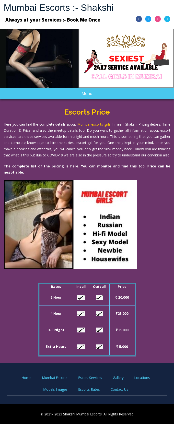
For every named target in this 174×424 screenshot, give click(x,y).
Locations (142, 377)
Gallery (118, 377)
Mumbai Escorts (55, 377)
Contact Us (119, 389)
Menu (91, 94)
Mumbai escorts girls (94, 124)
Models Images (55, 389)
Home (26, 377)
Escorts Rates (89, 389)
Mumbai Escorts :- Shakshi (59, 7)
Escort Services (90, 377)
